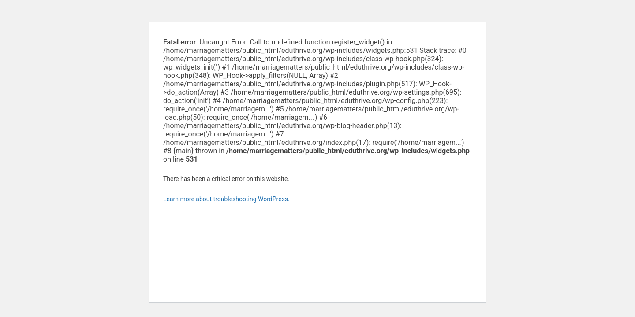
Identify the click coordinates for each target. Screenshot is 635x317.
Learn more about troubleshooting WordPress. (226, 199)
